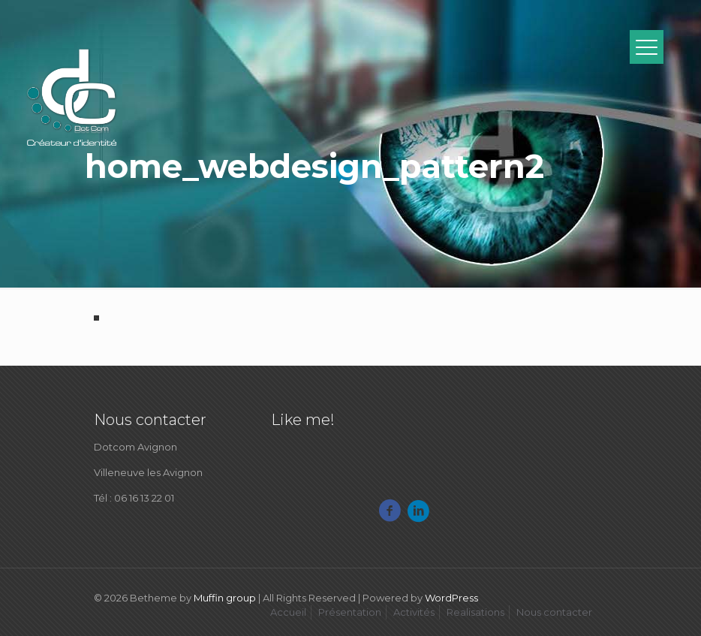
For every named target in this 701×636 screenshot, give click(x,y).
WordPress (451, 598)
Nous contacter (554, 612)
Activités (414, 612)
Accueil (288, 612)
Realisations (475, 612)
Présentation (349, 612)
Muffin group (225, 598)
